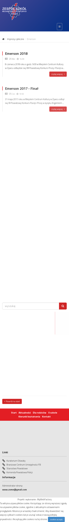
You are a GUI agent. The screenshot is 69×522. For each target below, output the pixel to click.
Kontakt (46, 416)
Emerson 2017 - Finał (21, 91)
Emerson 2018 (16, 55)
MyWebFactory (44, 499)
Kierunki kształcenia (29, 416)
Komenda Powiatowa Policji (20, 472)
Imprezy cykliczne (15, 39)
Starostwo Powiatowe (17, 468)
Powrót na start (12, 401)
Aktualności (25, 412)
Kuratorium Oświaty (16, 460)
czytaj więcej (58, 76)
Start (14, 412)
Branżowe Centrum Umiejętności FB (24, 464)
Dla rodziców (39, 412)
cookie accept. (56, 519)
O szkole (52, 412)
